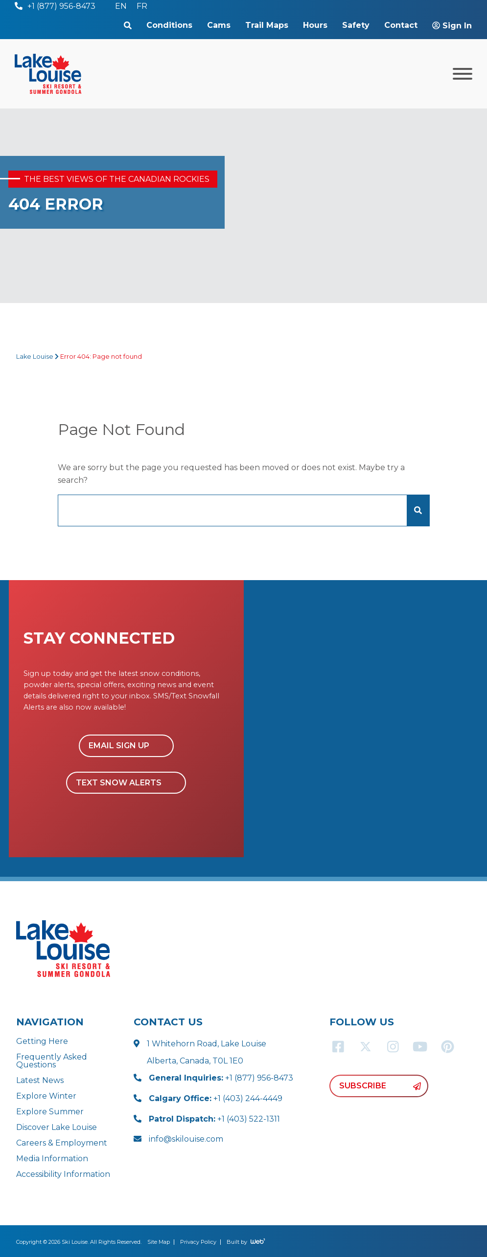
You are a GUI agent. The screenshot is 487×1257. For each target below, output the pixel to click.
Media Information (52, 1158)
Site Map (158, 1241)
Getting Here (42, 1041)
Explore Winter (46, 1096)
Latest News (40, 1080)
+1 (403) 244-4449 (215, 1098)
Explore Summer (50, 1111)
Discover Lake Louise (56, 1127)
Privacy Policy (198, 1241)
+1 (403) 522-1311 (214, 1119)
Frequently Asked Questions (51, 1060)
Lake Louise (34, 356)
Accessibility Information (63, 1174)
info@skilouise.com (186, 1139)
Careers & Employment (61, 1143)
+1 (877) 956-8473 (221, 1078)
